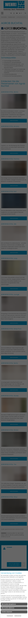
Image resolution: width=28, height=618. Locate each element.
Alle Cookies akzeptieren (9, 604)
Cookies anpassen (7, 612)
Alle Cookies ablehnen (8, 608)
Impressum (10, 615)
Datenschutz (17, 615)
